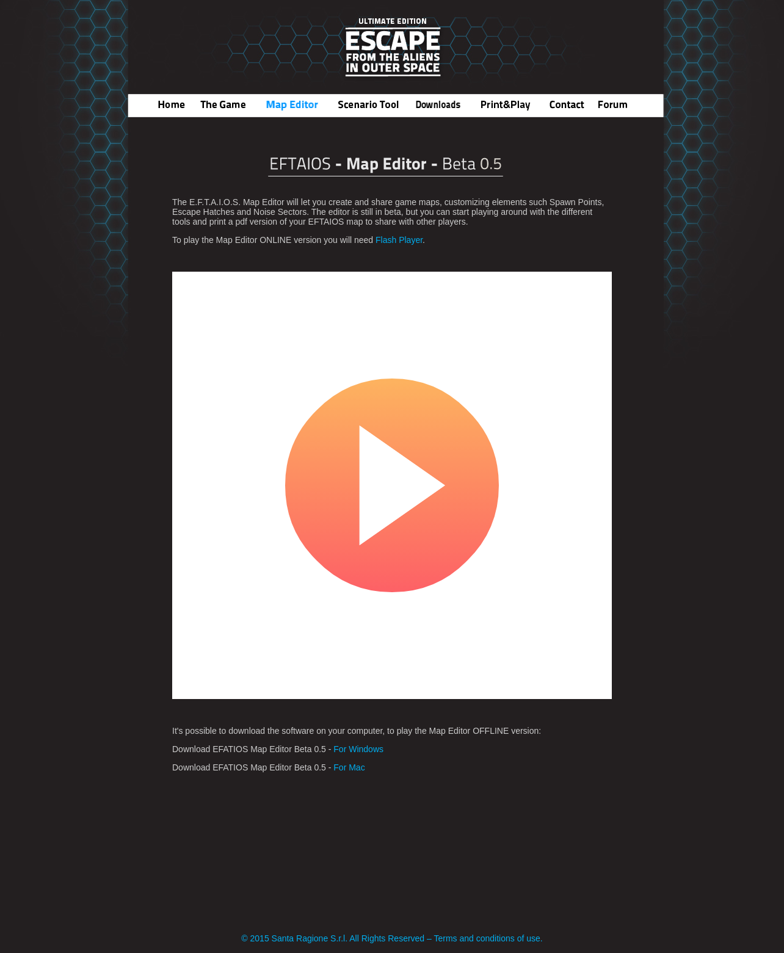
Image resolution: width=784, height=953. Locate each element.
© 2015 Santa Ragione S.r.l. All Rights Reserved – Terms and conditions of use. (391, 938)
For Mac (349, 767)
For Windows (357, 749)
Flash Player (399, 240)
